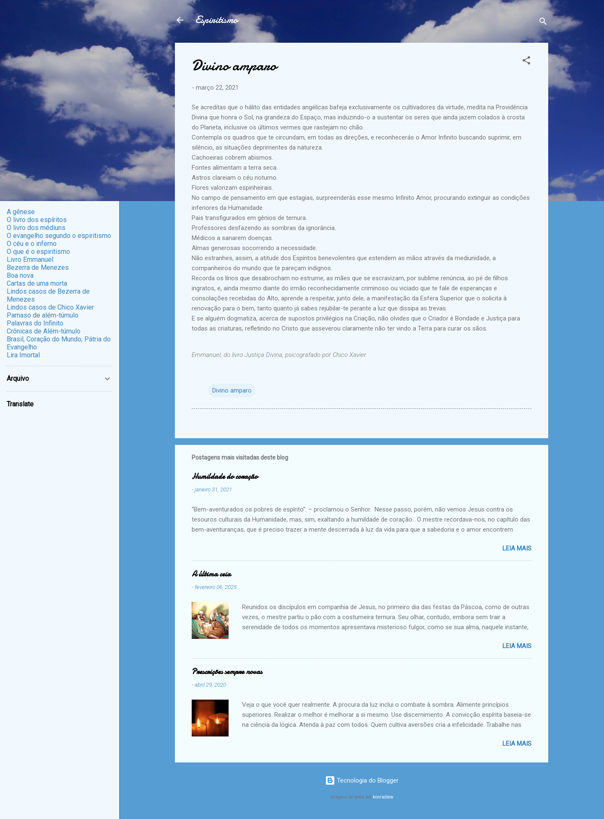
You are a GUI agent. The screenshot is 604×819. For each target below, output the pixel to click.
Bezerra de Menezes (38, 267)
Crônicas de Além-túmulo (44, 331)
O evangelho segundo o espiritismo (59, 236)
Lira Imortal (23, 355)
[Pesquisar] (543, 23)
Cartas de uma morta (37, 283)
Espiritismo (216, 20)
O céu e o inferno (32, 244)
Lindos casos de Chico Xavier (50, 307)
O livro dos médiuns (36, 228)
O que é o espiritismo (38, 252)
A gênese (21, 212)
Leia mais (516, 548)
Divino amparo (232, 390)
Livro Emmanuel (30, 260)
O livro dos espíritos (37, 220)
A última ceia (211, 574)
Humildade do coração (225, 476)
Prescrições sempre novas (227, 672)
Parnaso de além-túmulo (42, 315)
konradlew (383, 797)
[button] (526, 61)
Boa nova (20, 275)
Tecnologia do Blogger (361, 780)
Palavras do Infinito (35, 323)
